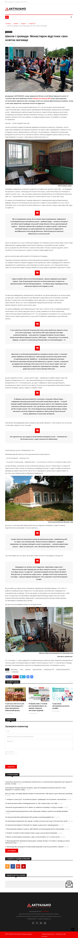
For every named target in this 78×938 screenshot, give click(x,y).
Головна (8, 23)
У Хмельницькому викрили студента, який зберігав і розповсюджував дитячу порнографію (34, 829)
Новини (15, 23)
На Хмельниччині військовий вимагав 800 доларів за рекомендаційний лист (29, 817)
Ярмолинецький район (63, 669)
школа (8, 672)
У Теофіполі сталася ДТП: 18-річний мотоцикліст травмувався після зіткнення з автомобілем (35, 799)
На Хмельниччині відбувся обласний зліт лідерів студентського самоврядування (31, 825)
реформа (28, 669)
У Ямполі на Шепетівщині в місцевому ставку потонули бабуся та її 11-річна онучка (32, 837)
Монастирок (14, 669)
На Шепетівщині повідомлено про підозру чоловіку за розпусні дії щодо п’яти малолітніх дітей (36, 821)
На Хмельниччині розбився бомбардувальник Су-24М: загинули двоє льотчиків (31, 803)
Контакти (44, 935)
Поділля (23, 23)
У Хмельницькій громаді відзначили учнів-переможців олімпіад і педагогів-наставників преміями (36, 811)
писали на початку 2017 (42, 98)
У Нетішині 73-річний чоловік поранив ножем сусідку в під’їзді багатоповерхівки (31, 833)
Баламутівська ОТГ (49, 669)
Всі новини (12, 851)
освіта (21, 669)
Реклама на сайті (61, 933)
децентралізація (37, 669)
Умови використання (48, 933)
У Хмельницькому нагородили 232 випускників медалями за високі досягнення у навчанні (34, 846)
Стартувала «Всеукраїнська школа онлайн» (60, 706)
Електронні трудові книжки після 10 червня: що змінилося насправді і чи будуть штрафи (34, 807)
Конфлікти (32, 23)
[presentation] (19, 758)
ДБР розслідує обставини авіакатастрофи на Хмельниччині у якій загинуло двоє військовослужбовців (38, 793)
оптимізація (15, 672)
